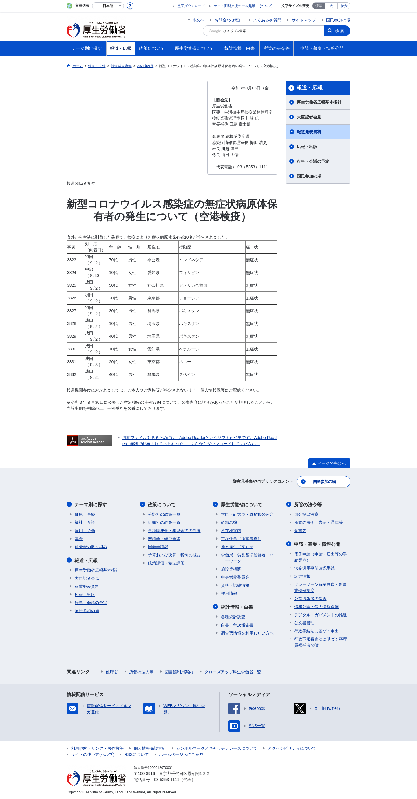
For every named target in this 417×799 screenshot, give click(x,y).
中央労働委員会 (235, 576)
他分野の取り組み (91, 546)
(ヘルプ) (266, 6)
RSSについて (136, 753)
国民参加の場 (338, 20)
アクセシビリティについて (292, 747)
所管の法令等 (308, 504)
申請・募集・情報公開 (317, 543)
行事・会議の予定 (313, 161)
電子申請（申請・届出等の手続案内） (320, 556)
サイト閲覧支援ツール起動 (234, 6)
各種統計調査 (233, 616)
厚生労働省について (242, 504)
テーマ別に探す (91, 504)
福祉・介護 (85, 522)
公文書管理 (304, 622)
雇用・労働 (85, 530)
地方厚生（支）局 (237, 546)
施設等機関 (231, 568)
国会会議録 (158, 546)
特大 (344, 6)
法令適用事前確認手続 (314, 567)
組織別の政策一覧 (164, 522)
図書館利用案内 (179, 671)
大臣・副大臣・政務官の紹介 (247, 513)
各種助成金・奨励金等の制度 (174, 530)
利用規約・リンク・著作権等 (97, 747)
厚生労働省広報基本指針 (319, 102)
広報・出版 (307, 146)
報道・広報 (310, 88)
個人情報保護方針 (150, 747)
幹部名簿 (229, 522)
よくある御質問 (267, 20)
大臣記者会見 (309, 117)
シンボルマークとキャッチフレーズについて (216, 747)
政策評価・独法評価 (166, 562)
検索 (340, 30)
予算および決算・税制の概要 (174, 554)
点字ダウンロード (191, 6)
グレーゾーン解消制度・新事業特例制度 (320, 586)
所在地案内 (231, 530)
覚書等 (300, 530)
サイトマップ (304, 20)
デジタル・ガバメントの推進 (320, 614)
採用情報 (229, 592)
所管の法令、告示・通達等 (318, 522)
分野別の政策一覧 (164, 513)
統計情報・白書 (237, 606)
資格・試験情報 (235, 584)
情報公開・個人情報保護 (316, 606)
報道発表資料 (309, 131)
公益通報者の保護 (310, 597)
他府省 (112, 671)
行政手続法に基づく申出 (316, 630)
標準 (318, 6)
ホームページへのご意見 (181, 753)
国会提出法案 (306, 513)
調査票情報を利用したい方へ (247, 632)
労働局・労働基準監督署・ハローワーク (247, 557)
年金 (79, 538)
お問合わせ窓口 (229, 20)
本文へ (198, 20)
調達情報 (302, 575)
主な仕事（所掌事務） (241, 538)
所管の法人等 (141, 671)
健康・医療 (85, 513)
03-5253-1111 (166, 778)
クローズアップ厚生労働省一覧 (232, 671)
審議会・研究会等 (164, 538)
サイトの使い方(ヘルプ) (92, 753)
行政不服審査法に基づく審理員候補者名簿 (320, 641)
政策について (162, 504)
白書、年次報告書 (237, 624)
